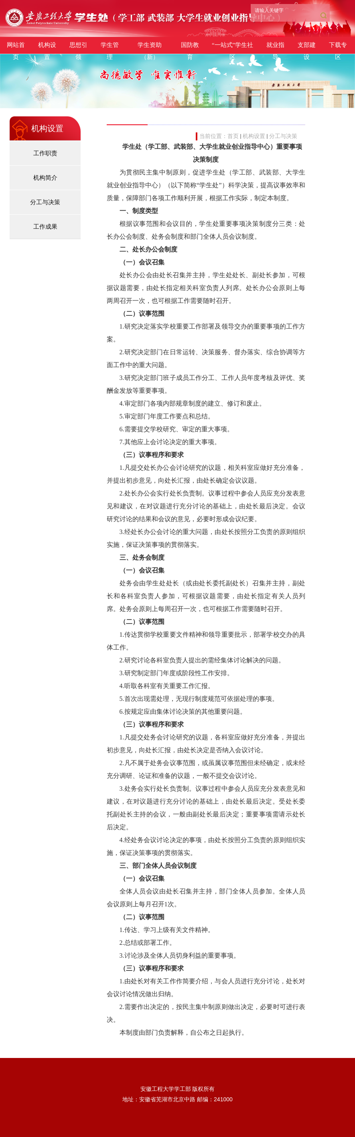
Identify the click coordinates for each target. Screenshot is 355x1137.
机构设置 (254, 136)
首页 (233, 136)
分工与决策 (283, 136)
